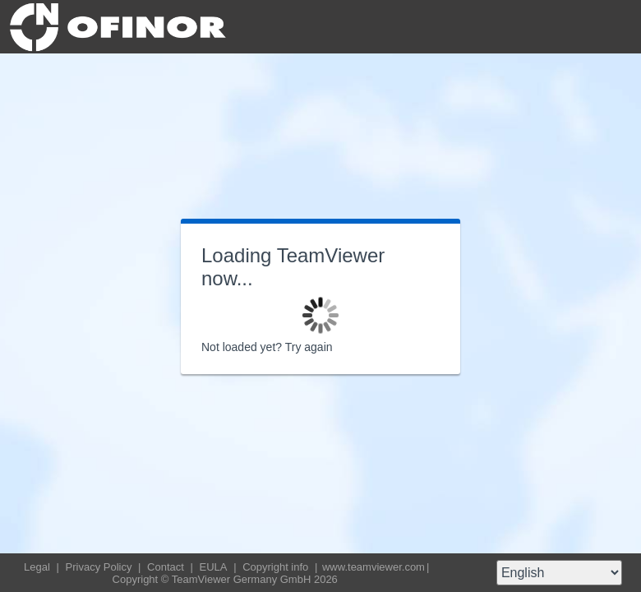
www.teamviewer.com (373, 567)
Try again (309, 347)
